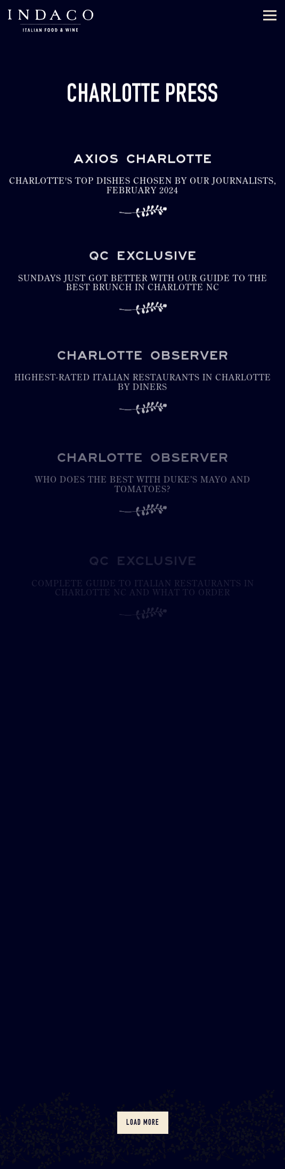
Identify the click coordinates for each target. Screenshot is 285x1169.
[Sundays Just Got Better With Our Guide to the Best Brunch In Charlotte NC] (142, 288)
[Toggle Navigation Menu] (270, 15)
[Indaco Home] (50, 20)
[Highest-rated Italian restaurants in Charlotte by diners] (142, 390)
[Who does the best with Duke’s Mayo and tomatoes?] (142, 493)
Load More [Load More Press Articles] (147, 1122)
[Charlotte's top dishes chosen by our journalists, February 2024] (142, 190)
